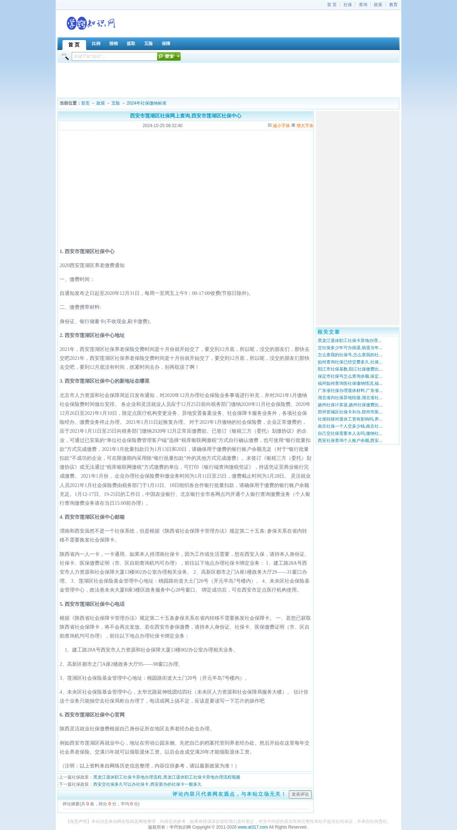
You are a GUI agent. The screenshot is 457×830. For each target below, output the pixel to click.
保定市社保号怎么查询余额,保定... (350, 376)
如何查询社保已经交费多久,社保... (350, 361)
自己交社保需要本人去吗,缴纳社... (350, 433)
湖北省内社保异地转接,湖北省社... (350, 397)
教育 (393, 4)
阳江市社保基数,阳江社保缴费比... (350, 369)
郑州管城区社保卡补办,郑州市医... (350, 411)
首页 (85, 103)
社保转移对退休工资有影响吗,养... (350, 419)
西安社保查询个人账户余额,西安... (350, 440)
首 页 (332, 4)
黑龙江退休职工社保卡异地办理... (349, 340)
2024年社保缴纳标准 (146, 103)
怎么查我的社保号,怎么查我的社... (350, 354)
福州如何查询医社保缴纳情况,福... (350, 383)
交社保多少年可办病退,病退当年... (350, 347)
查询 (363, 4)
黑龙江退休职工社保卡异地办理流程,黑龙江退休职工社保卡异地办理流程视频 (166, 777)
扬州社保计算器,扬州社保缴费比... (350, 404)
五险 (115, 103)
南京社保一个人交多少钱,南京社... (350, 426)
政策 (378, 4)
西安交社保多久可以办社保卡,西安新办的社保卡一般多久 (147, 784)
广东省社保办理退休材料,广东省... (350, 390)
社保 (347, 4)
